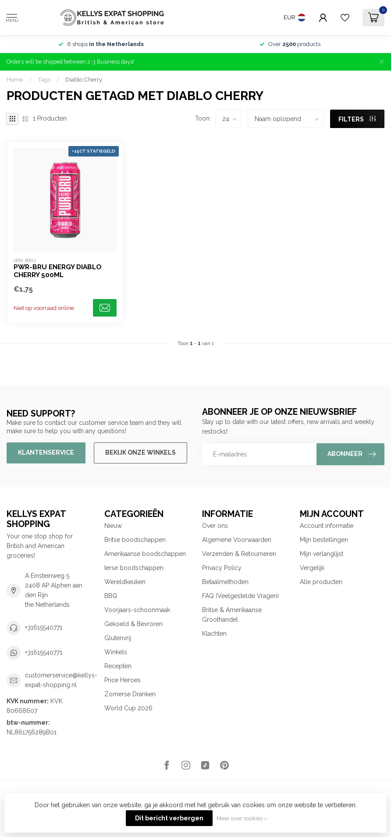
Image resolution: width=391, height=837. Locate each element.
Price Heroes (122, 680)
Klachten (214, 633)
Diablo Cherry (83, 79)
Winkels (115, 651)
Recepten (118, 666)
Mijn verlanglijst (321, 553)
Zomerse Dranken (130, 694)
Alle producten (321, 581)
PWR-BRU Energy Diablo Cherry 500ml (58, 271)
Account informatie (326, 525)
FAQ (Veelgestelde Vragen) (240, 595)
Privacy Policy (222, 567)
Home (15, 79)
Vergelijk (312, 567)
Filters (357, 119)
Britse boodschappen (135, 539)
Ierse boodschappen (134, 567)
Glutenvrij (117, 637)
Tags (44, 79)
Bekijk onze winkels (140, 452)
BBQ (110, 595)
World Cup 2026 (128, 708)
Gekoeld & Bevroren (133, 623)
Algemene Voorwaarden (236, 539)
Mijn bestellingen (324, 539)
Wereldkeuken (125, 581)
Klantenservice (46, 452)
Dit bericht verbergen (169, 818)
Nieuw (113, 525)
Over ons (215, 525)
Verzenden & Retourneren (239, 553)
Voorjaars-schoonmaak (137, 609)
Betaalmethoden (225, 581)
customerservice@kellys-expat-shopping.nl (61, 680)
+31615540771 (43, 627)
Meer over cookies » (242, 818)
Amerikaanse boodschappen (145, 553)
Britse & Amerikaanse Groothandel (232, 614)
